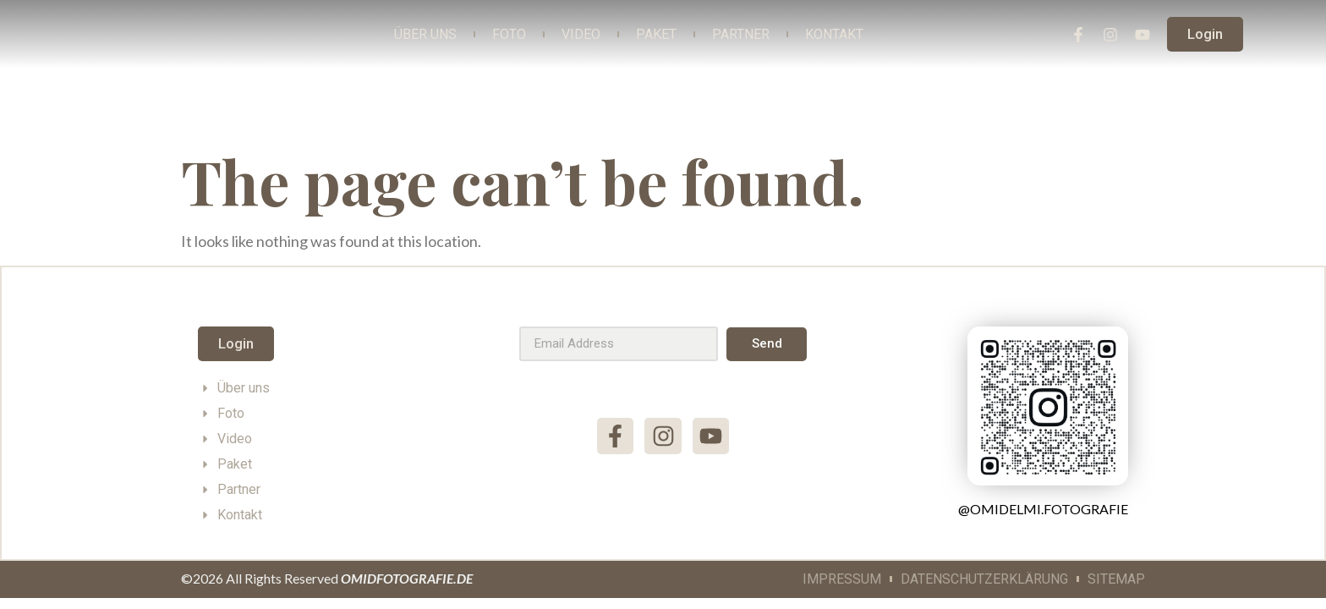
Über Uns (425, 34)
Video (581, 34)
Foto (509, 34)
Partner (741, 34)
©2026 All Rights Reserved (327, 578)
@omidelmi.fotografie (1043, 509)
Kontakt (834, 34)
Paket (656, 34)
